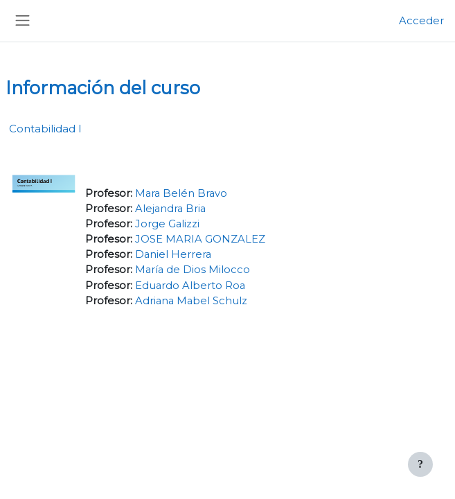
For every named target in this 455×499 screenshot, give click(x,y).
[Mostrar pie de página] (420, 464)
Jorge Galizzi (167, 224)
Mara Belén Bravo (181, 193)
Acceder (421, 21)
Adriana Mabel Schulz (191, 301)
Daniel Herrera (173, 254)
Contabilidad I (45, 128)
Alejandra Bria (170, 208)
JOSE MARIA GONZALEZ (200, 239)
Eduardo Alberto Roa (190, 285)
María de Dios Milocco (192, 269)
